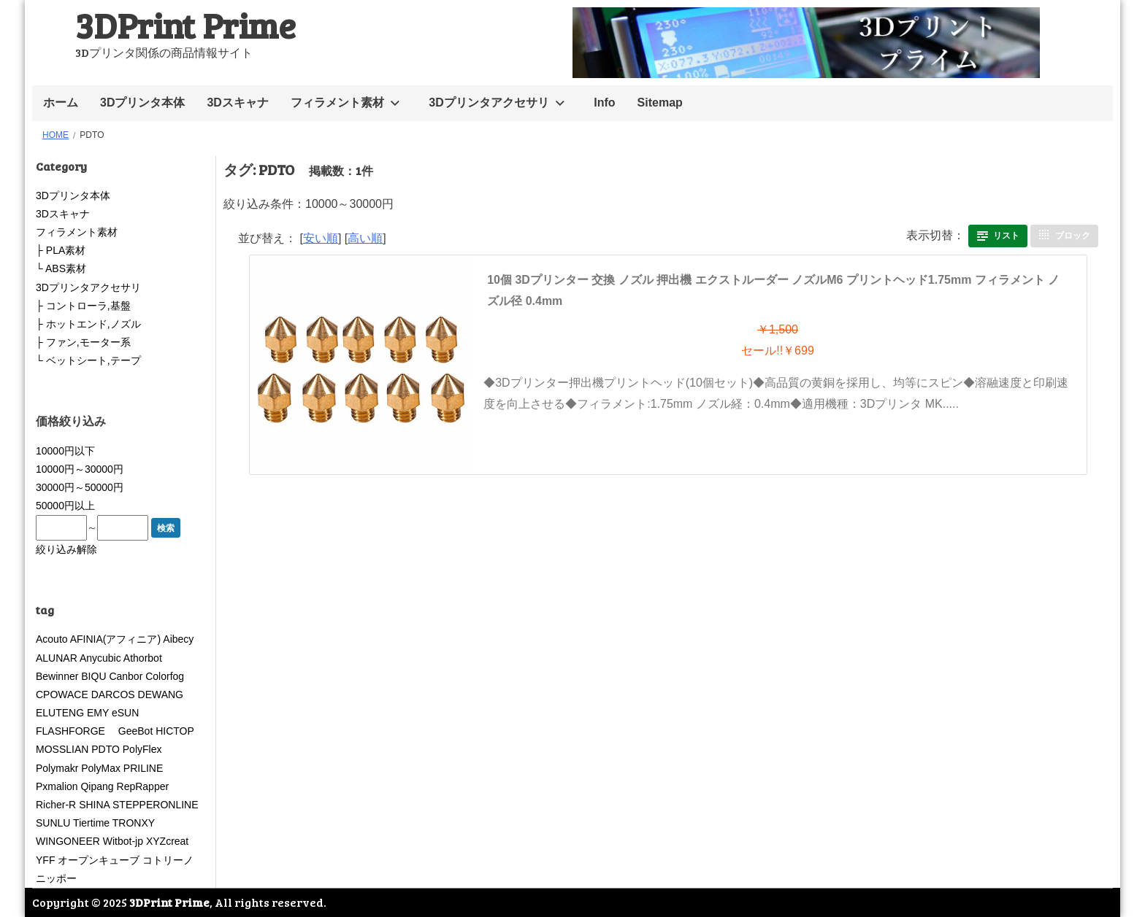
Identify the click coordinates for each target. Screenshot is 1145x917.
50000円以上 (65, 505)
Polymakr (57, 768)
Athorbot (142, 658)
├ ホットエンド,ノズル (88, 324)
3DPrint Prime (185, 24)
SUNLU (53, 823)
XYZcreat (167, 841)
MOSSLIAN (62, 749)
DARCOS (113, 694)
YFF (45, 860)
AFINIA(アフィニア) (115, 639)
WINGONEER (68, 841)
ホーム (60, 102)
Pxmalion (57, 786)
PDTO (105, 749)
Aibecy (178, 639)
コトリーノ (168, 860)
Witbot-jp (123, 841)
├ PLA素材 (60, 250)
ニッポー (56, 878)
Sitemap (660, 102)
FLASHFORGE (75, 731)
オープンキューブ (98, 860)
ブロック (1072, 236)
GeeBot (135, 731)
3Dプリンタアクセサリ (488, 102)
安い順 (320, 238)
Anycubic (100, 658)
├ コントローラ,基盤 (83, 306)
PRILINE (143, 768)
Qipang (96, 786)
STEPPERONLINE (155, 804)
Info (604, 102)
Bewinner (57, 676)
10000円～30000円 (79, 469)
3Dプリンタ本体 (142, 102)
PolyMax (100, 768)
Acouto (52, 639)
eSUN (125, 713)
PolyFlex (142, 749)
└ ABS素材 (61, 268)
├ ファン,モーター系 (83, 342)
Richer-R (56, 804)
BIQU (93, 676)
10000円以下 (65, 451)
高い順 (365, 238)
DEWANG (160, 694)
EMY (98, 713)
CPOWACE (62, 694)
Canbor (125, 676)
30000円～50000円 (79, 487)
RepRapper (143, 786)
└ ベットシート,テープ (88, 360)
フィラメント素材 (337, 102)
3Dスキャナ (237, 102)
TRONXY (133, 823)
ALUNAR (56, 658)
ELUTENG (60, 713)
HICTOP (175, 731)
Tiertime (91, 823)
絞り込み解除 (66, 549)
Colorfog (164, 676)
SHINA (94, 804)
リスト (1006, 236)
